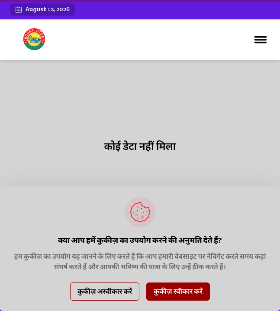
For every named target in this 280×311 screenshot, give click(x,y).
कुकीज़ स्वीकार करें (178, 291)
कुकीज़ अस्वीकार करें (104, 291)
